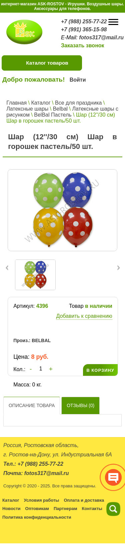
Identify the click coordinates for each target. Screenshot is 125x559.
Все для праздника (78, 103)
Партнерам (65, 508)
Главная (16, 103)
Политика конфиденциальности (36, 517)
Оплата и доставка (84, 500)
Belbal (60, 109)
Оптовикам (37, 508)
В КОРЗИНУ (100, 370)
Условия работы (41, 500)
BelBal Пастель (52, 115)
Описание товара (32, 405)
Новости (11, 508)
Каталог (40, 103)
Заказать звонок (82, 45)
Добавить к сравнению (84, 316)
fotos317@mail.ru (101, 37)
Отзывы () (80, 405)
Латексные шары (27, 109)
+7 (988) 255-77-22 (84, 21)
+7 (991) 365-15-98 (84, 29)
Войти (78, 80)
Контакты (92, 508)
